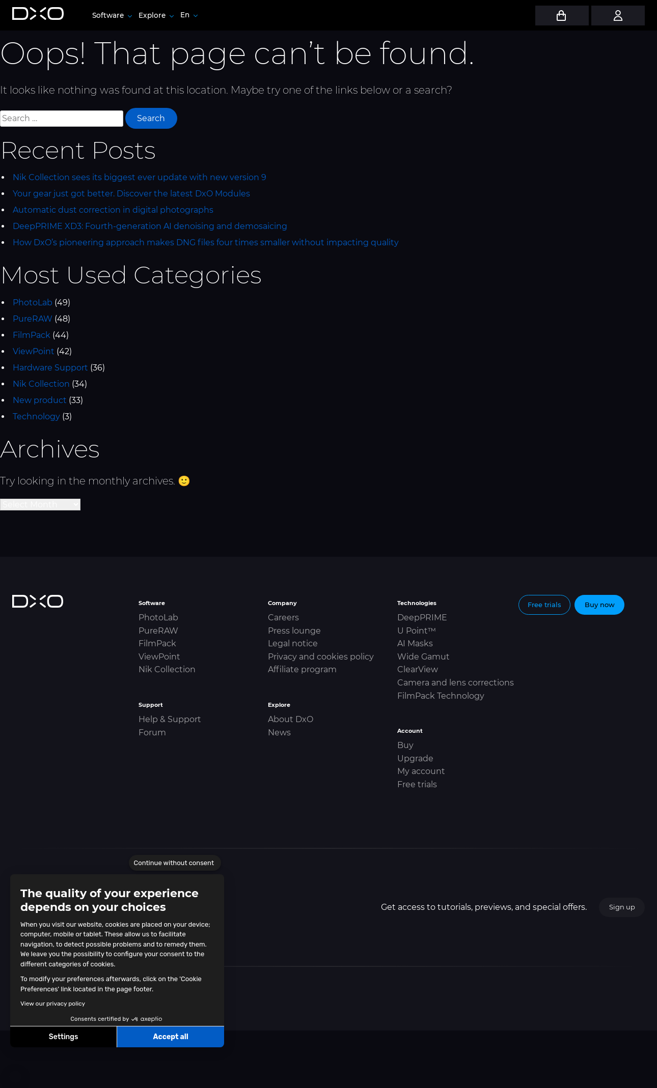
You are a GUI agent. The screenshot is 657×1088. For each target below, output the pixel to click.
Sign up (622, 907)
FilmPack (31, 335)
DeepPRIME (422, 617)
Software (112, 15)
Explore (156, 15)
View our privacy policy (52, 1003)
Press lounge (294, 631)
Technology (36, 416)
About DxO (290, 719)
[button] (15, 1077)
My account (421, 771)
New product (40, 400)
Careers (283, 617)
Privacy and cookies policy (321, 657)
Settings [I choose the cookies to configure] (63, 1037)
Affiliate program (302, 669)
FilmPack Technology (440, 696)
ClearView (417, 669)
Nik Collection (41, 384)
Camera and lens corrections (455, 683)
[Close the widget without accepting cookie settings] (175, 863)
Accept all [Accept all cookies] (170, 1037)
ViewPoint (33, 351)
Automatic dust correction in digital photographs (113, 210)
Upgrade (415, 758)
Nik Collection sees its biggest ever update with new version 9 (139, 177)
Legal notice (293, 643)
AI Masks (415, 643)
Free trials (417, 784)
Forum (152, 732)
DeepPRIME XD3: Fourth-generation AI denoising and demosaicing (150, 226)
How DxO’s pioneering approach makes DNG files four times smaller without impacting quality (206, 242)
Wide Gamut (423, 657)
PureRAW (32, 319)
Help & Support (170, 719)
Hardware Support (50, 368)
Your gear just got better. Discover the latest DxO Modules (131, 193)
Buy (405, 745)
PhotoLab (32, 302)
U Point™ (416, 631)
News (279, 732)
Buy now (600, 604)
